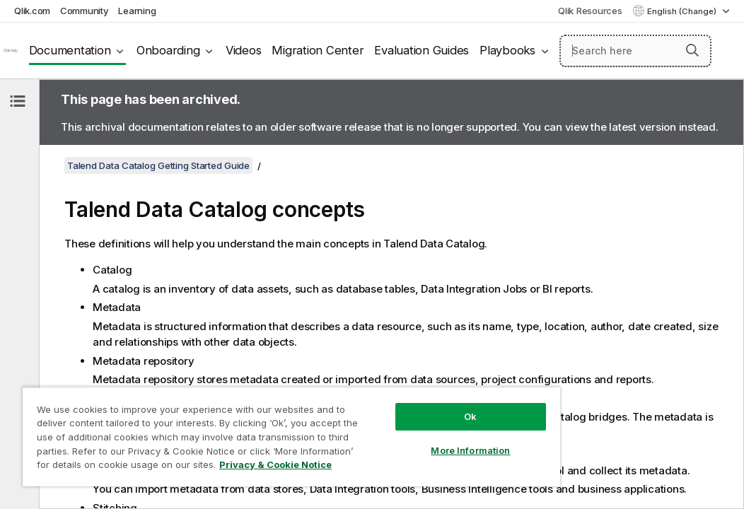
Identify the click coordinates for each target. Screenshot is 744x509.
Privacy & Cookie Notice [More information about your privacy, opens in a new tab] (119, 467)
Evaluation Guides (421, 50)
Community (84, 10)
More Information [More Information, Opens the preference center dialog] (381, 425)
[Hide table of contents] (17, 101)
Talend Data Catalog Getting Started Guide (158, 165)
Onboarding (168, 50)
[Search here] (635, 51)
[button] (692, 50)
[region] (238, 424)
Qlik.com (32, 10)
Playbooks (507, 50)
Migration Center (318, 50)
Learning (137, 10)
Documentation (70, 50)
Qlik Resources (590, 10)
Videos (244, 50)
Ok (380, 391)
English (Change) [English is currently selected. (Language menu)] (683, 11)
